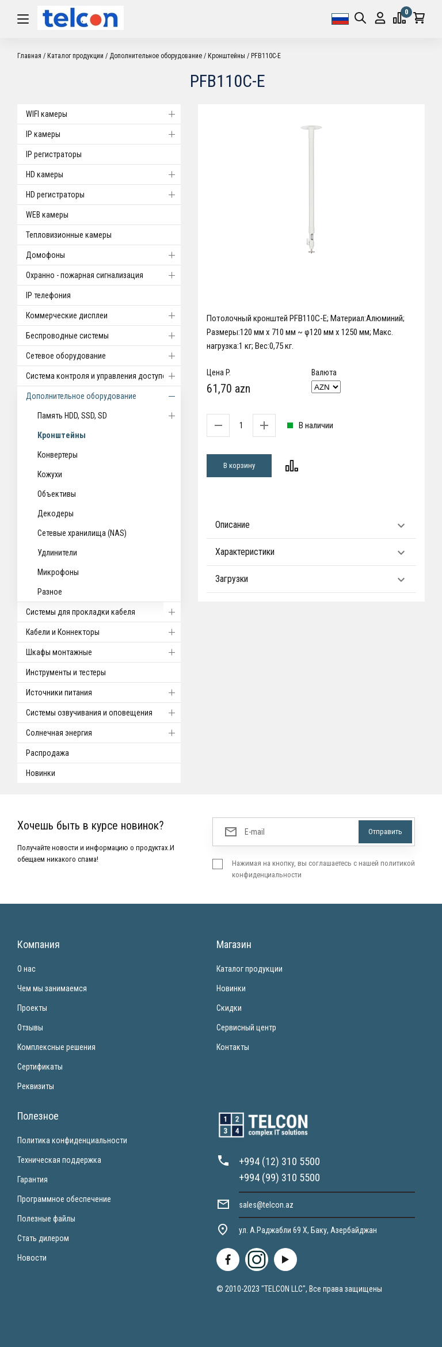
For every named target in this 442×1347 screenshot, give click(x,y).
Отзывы (30, 1027)
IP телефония (48, 295)
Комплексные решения (56, 1047)
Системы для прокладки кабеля (103, 612)
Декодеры (55, 513)
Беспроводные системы (103, 335)
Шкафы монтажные (103, 652)
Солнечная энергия (103, 733)
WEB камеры (47, 214)
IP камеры (103, 134)
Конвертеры (57, 454)
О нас (26, 968)
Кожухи (49, 474)
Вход (380, 18)
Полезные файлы (46, 1218)
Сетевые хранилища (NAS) (82, 533)
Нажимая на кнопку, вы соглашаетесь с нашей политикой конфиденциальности (323, 869)
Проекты (32, 1008)
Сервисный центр (246, 1027)
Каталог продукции (75, 56)
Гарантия (32, 1179)
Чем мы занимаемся (52, 988)
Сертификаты (40, 1066)
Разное (49, 591)
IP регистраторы (54, 154)
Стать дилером (43, 1238)
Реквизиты (35, 1086)
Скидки (229, 1008)
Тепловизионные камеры (69, 234)
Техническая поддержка (59, 1160)
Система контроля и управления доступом (103, 376)
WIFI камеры (103, 114)
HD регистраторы (103, 194)
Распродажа (47, 753)
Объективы (56, 494)
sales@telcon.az (266, 1204)
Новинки (40, 773)
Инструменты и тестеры (66, 672)
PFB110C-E (266, 56)
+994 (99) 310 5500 (279, 1177)
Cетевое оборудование (103, 356)
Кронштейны (226, 56)
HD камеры (103, 174)
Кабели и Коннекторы (103, 632)
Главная (29, 56)
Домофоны (103, 255)
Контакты (232, 1047)
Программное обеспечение (64, 1199)
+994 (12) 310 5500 (279, 1161)
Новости (32, 1257)
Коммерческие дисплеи (103, 315)
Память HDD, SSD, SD (109, 415)
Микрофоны (58, 572)
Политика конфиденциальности (72, 1140)
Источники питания (103, 692)
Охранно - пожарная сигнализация (103, 275)
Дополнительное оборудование (155, 56)
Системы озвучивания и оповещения (103, 712)
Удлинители (57, 552)
